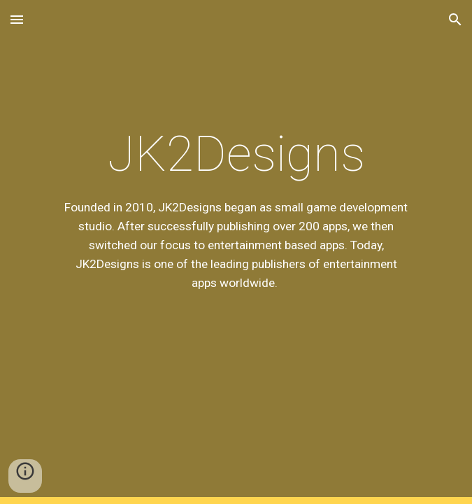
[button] (17, 19)
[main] (236, 252)
